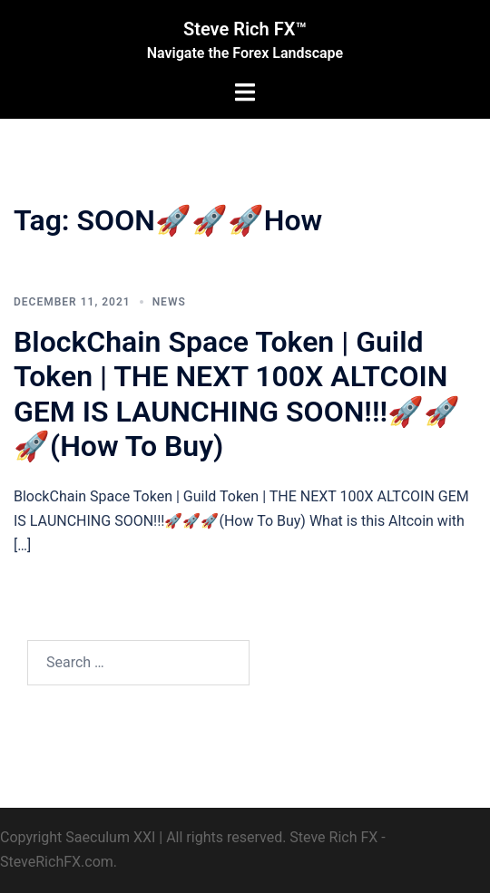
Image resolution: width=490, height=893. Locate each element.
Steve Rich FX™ (245, 29)
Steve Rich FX (333, 837)
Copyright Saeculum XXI (77, 837)
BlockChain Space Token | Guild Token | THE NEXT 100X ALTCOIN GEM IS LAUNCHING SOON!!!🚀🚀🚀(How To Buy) (237, 394)
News (169, 302)
